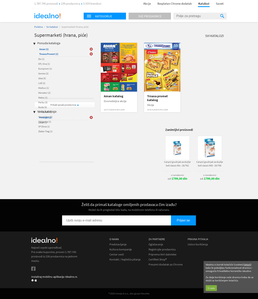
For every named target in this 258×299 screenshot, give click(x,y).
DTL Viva (44, 63)
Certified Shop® (158, 259)
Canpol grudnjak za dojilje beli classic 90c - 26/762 (177, 163)
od (177, 178)
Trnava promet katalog (157, 98)
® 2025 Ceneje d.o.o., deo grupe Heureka (129, 293)
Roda (42, 107)
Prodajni (45, 117)
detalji (247, 264)
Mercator (44, 92)
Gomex (43, 73)
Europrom (45, 68)
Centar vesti (116, 254)
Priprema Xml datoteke (162, 254)
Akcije (147, 3)
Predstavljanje (118, 244)
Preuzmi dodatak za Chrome (166, 264)
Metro (43, 97)
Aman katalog (113, 96)
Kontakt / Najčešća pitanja (124, 259)
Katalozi (203, 3)
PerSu (43, 102)
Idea (42, 78)
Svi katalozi (52, 26)
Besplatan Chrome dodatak (174, 3)
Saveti (220, 3)
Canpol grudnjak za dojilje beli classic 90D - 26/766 (209, 163)
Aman (44, 49)
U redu (211, 288)
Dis (41, 58)
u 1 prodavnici (177, 175)
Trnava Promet (48, 53)
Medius (43, 87)
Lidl (41, 83)
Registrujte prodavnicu (162, 249)
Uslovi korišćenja (198, 244)
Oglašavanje (156, 244)
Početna (38, 26)
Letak (42, 122)
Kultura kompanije (120, 249)
